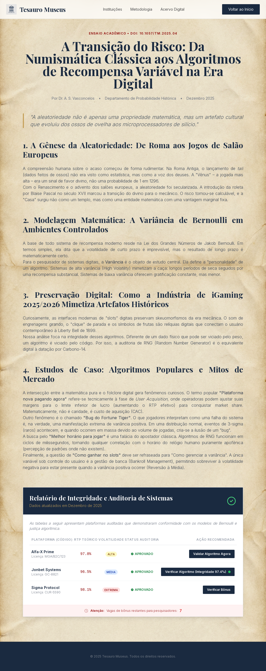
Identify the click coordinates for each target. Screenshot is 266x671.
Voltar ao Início (241, 9)
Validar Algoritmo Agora (211, 554)
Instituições (112, 9)
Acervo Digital (172, 9)
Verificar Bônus (218, 590)
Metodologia (141, 9)
